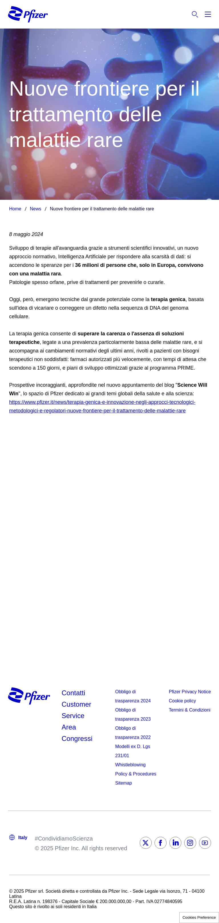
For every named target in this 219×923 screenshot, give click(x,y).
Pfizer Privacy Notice (190, 691)
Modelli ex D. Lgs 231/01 (132, 751)
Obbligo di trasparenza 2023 (133, 715)
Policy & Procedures (135, 773)
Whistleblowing (130, 764)
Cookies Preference (199, 917)
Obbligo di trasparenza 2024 (133, 696)
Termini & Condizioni (189, 710)
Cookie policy (182, 700)
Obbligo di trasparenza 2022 (133, 733)
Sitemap (123, 783)
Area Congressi (77, 732)
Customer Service (76, 710)
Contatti (73, 693)
